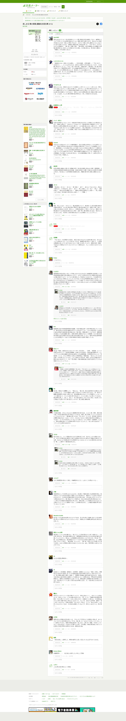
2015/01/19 (74, 444)
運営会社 (44, 688)
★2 (63, 176)
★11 (63, 111)
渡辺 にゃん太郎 (58, 532)
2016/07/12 (71, 262)
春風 (55, 637)
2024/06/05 (74, 111)
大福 (55, 491)
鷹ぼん (55, 593)
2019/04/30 (74, 215)
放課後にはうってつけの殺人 (35, 222)
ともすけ (56, 271)
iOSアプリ (53, 693)
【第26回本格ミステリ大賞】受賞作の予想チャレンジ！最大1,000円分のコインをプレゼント (45, 20)
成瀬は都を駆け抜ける (34, 229)
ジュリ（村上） (58, 120)
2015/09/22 (74, 402)
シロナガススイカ (58, 61)
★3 (63, 195)
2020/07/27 (73, 194)
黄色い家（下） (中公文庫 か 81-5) (36, 253)
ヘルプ (43, 691)
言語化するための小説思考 (35, 206)
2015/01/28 (73, 425)
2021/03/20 (73, 176)
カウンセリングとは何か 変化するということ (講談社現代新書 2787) (37, 215)
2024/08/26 (73, 96)
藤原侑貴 (56, 410)
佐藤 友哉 (31, 223)
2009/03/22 (73, 642)
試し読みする (34, 54)
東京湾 (55, 166)
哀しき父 (31, 191)
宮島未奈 (31, 231)
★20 (63, 215)
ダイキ (55, 185)
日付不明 (71, 656)
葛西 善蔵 (28, 14)
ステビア (56, 478)
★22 (63, 402)
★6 (63, 584)
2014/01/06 (73, 547)
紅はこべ (56, 348)
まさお (60, 290)
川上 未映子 (31, 254)
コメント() (67, 52)
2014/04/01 (73, 523)
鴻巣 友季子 (31, 263)
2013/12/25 (73, 561)
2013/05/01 (73, 608)
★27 (63, 363)
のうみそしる (57, 84)
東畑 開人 (31, 217)
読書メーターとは (46, 686)
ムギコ (55, 664)
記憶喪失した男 (58, 105)
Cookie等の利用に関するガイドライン (69, 688)
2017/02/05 (74, 249)
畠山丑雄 (31, 246)
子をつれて (31, 166)
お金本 (30, 127)
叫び (30, 245)
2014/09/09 (74, 483)
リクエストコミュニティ (72, 691)
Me (54, 203)
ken (55, 326)
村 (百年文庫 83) (32, 158)
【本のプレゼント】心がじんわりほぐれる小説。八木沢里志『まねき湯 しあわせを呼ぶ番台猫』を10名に (48, 18)
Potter (55, 258)
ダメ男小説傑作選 (33, 173)
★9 (63, 134)
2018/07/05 (73, 228)
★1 (63, 96)
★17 (63, 483)
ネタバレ (58, 33)
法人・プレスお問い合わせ (59, 691)
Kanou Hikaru (57, 651)
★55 (63, 249)
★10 (63, 76)
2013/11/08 (73, 584)
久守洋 (55, 617)
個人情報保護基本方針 (53, 688)
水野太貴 (31, 239)
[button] (63, 6)
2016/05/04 (73, 340)
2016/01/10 (74, 363)
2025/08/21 (74, 52)
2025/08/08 (74, 76)
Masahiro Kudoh (58, 515)
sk (54, 556)
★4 (63, 157)
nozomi (56, 142)
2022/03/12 (73, 157)
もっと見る (41, 199)
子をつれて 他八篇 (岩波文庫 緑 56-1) (37, 142)
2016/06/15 (73, 286)
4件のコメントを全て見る (60, 318)
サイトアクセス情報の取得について (87, 688)
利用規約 (64, 686)
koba (55, 224)
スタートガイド (55, 686)
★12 (63, 52)
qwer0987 (56, 37)
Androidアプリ (45, 693)
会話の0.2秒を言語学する (34, 237)
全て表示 (51, 33)
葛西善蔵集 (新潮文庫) (34, 183)
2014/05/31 (73, 506)
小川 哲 (30, 208)
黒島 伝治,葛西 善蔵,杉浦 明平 (35, 159)
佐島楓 (55, 237)
